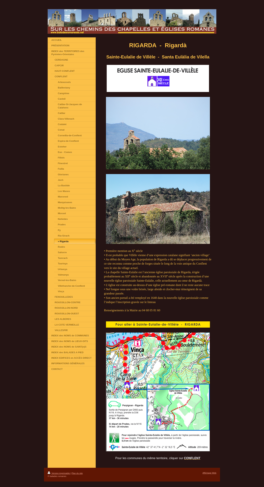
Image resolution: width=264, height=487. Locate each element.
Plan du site (77, 473)
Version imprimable (59, 473)
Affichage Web (209, 473)
